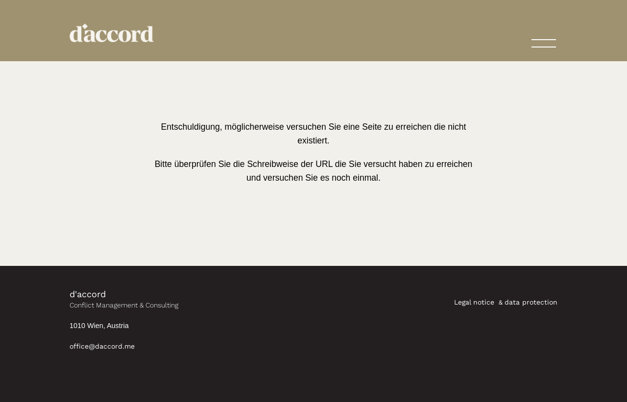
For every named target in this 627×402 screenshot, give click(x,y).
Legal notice (475, 302)
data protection (531, 302)
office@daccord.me (102, 346)
